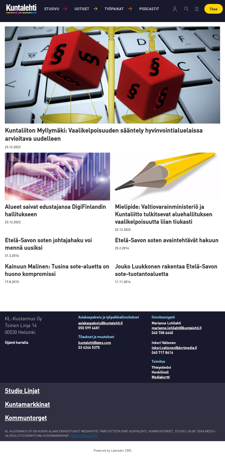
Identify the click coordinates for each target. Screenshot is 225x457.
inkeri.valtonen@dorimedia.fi (174, 347)
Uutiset (81, 8)
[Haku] (186, 9)
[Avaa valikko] (197, 9)
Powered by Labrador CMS (112, 450)
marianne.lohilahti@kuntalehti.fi (176, 328)
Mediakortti (161, 377)
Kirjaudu (174, 9)
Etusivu (51, 8)
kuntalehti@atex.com (94, 342)
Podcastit (149, 8)
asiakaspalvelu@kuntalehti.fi (100, 323)
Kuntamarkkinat (27, 404)
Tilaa (214, 9)
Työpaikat (114, 8)
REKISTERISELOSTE (84, 435)
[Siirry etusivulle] (21, 8)
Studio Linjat (22, 390)
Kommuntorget (26, 418)
